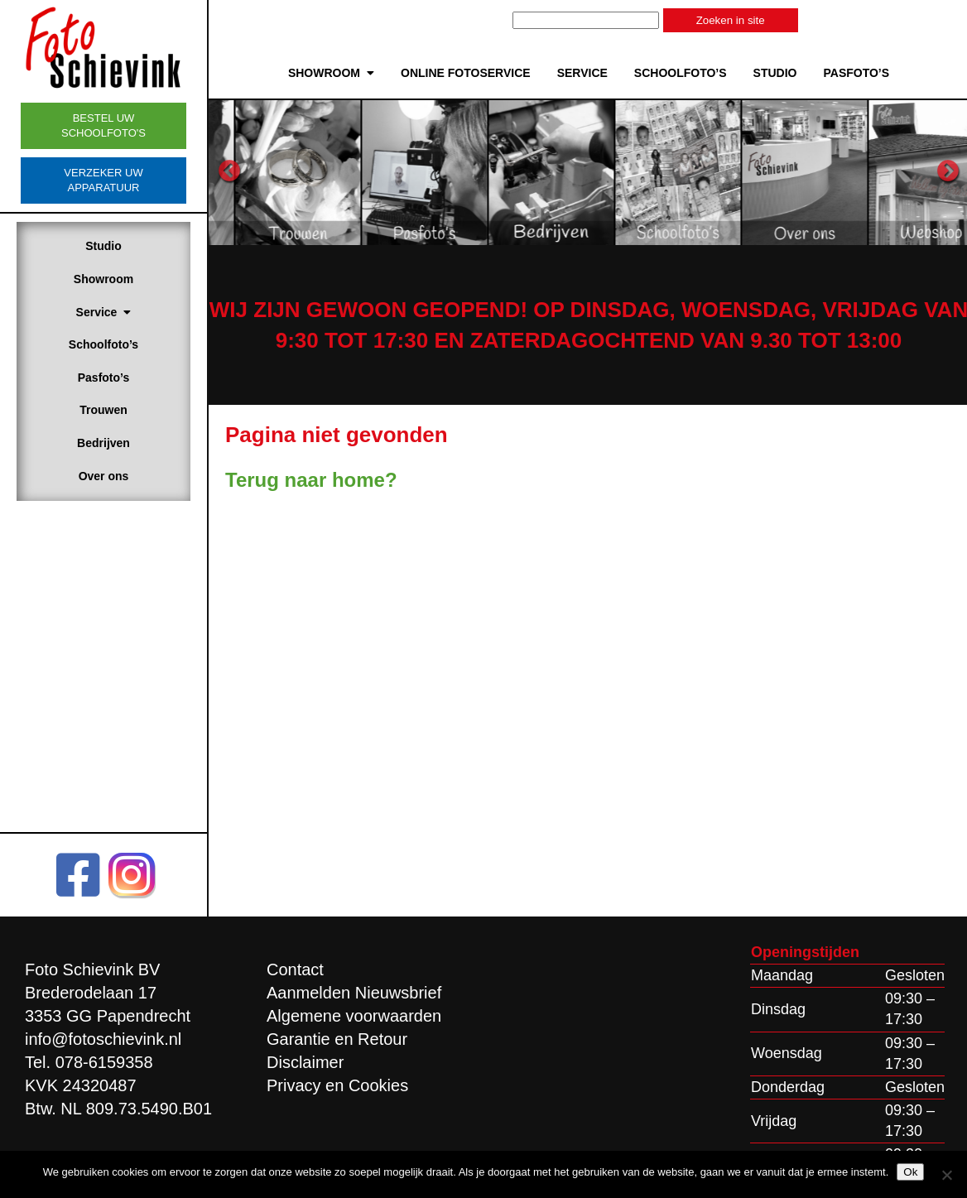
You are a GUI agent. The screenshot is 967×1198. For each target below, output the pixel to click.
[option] (354, 172)
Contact (295, 969)
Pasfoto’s (104, 377)
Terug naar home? (311, 480)
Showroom (103, 279)
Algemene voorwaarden (354, 1016)
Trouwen (103, 409)
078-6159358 (104, 1062)
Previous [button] (229, 171)
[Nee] (946, 1175)
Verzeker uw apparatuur (103, 180)
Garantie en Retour (337, 1039)
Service (104, 312)
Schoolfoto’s (103, 344)
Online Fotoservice (466, 72)
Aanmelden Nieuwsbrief (354, 993)
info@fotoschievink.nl (103, 1039)
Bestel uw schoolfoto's (103, 125)
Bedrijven (103, 443)
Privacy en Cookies (337, 1085)
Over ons (104, 476)
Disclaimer (305, 1062)
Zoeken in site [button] (730, 20)
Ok (910, 1172)
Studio (103, 246)
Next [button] (948, 171)
